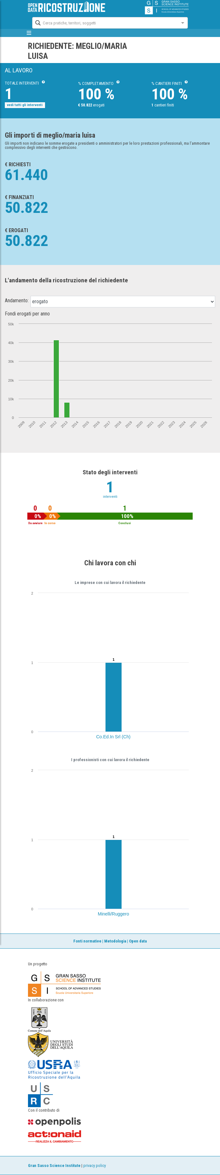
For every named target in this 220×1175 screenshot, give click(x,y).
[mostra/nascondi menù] (28, 33)
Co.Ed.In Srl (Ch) (113, 736)
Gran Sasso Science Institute (54, 1165)
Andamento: (17, 300)
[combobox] (104, 22)
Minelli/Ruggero (113, 913)
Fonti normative (87, 941)
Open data (138, 941)
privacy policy (94, 1165)
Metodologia (115, 941)
